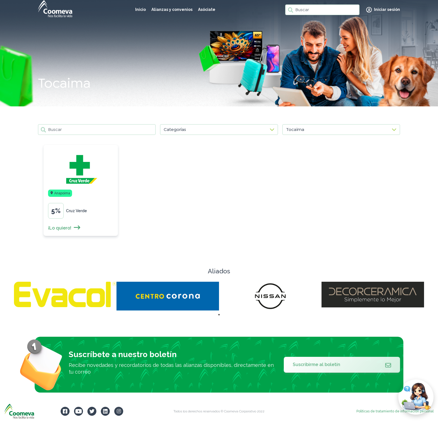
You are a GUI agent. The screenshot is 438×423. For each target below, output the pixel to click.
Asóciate (206, 9)
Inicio (140, 9)
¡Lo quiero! (64, 228)
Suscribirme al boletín (342, 364)
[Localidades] (341, 129)
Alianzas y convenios (171, 9)
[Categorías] (219, 129)
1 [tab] (219, 314)
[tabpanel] (65, 294)
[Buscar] (322, 9)
